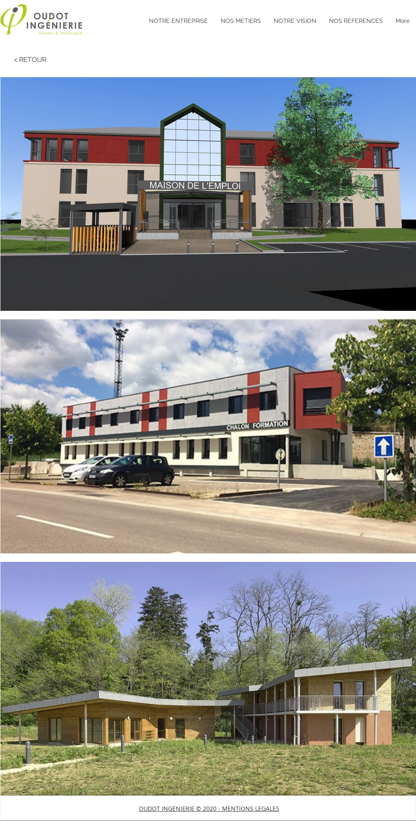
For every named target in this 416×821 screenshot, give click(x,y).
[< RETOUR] (30, 59)
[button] (209, 808)
